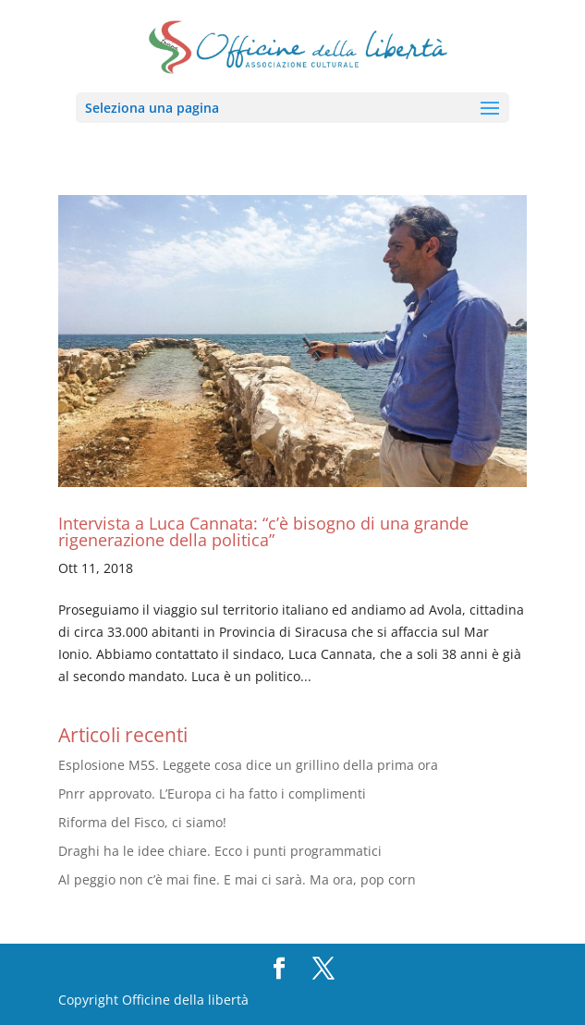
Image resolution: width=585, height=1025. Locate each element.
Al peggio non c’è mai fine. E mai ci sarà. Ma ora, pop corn (237, 879)
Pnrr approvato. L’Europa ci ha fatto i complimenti (212, 793)
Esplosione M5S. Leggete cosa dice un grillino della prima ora (248, 765)
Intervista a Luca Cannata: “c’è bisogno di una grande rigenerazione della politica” (263, 531)
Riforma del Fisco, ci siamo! (142, 822)
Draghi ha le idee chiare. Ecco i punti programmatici (220, 851)
